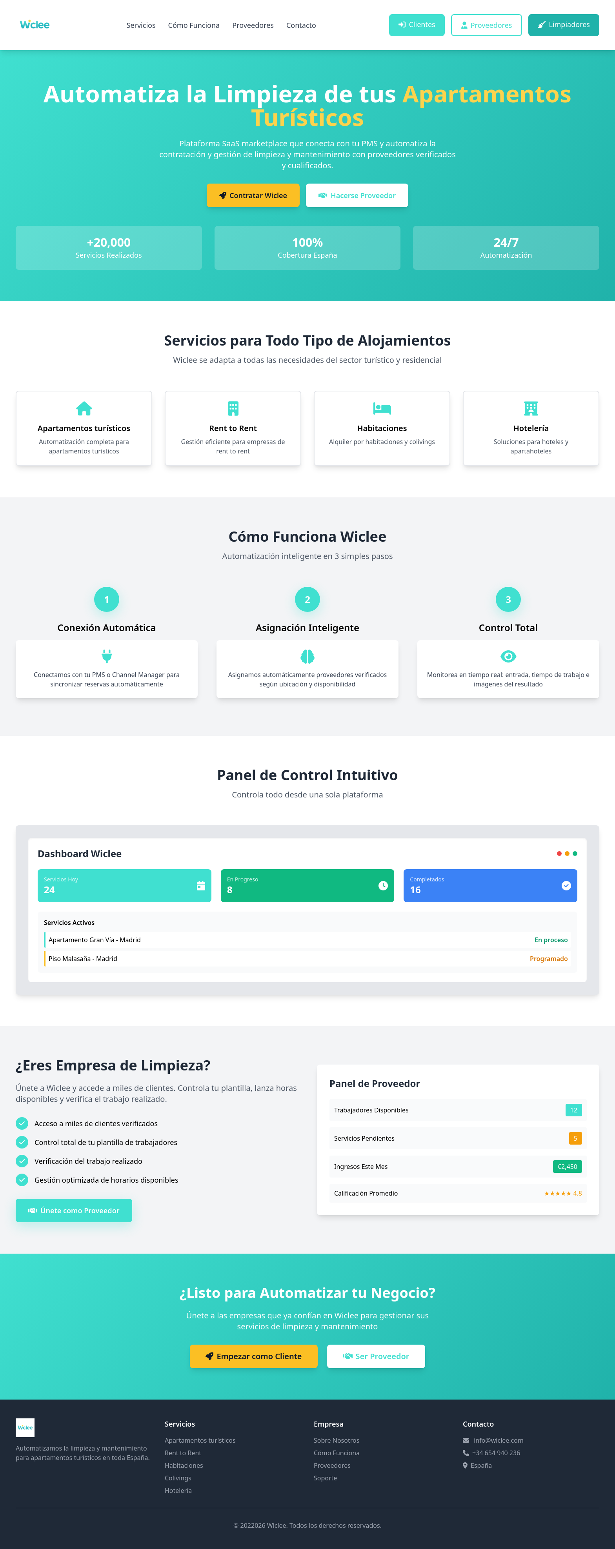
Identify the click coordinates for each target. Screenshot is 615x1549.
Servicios (141, 25)
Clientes (416, 24)
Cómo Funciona (194, 25)
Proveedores (253, 25)
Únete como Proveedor (74, 1210)
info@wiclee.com (499, 1440)
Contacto (301, 25)
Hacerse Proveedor (357, 195)
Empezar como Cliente (254, 1356)
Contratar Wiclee (253, 195)
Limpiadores (564, 24)
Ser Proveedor (376, 1356)
